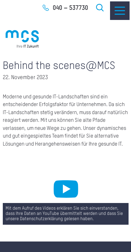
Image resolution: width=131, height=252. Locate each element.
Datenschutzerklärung (41, 219)
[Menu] (120, 10)
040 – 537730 (70, 8)
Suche (100, 8)
